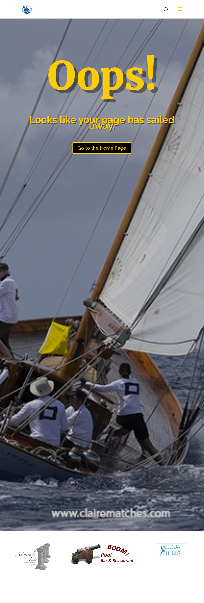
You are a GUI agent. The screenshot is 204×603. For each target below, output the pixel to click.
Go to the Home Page (102, 148)
